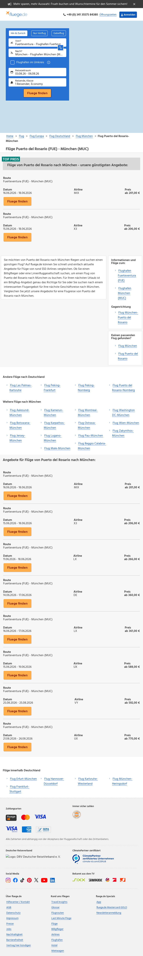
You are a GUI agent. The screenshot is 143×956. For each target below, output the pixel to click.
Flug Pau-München (90, 435)
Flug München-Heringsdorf (122, 781)
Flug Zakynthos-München (123, 432)
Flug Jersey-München (17, 437)
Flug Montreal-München (88, 412)
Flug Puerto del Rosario (128, 355)
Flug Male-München (57, 447)
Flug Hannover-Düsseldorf (54, 781)
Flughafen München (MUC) (124, 292)
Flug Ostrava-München (87, 425)
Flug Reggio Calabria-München (92, 445)
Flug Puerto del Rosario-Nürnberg (123, 387)
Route (7, 177)
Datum (7, 189)
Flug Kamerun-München (53, 412)
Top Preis (11, 158)
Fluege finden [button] (17, 200)
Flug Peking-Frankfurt (52, 387)
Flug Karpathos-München (54, 425)
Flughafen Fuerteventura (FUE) (127, 275)
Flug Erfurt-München (23, 778)
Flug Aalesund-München (19, 412)
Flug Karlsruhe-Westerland (88, 781)
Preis (128, 189)
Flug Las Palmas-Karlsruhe (20, 387)
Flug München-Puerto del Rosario (128, 317)
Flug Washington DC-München (123, 412)
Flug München (127, 345)
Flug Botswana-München (19, 425)
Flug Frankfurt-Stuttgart (19, 789)
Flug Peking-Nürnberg (86, 387)
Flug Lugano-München (52, 437)
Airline (78, 189)
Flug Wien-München (126, 422)
